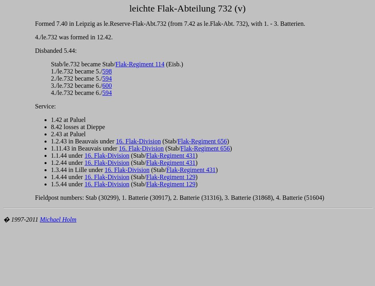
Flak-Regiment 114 (139, 64)
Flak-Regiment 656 (202, 141)
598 (107, 71)
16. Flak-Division (138, 141)
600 (107, 85)
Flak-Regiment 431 (171, 155)
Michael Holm (58, 219)
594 (107, 78)
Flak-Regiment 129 (171, 177)
